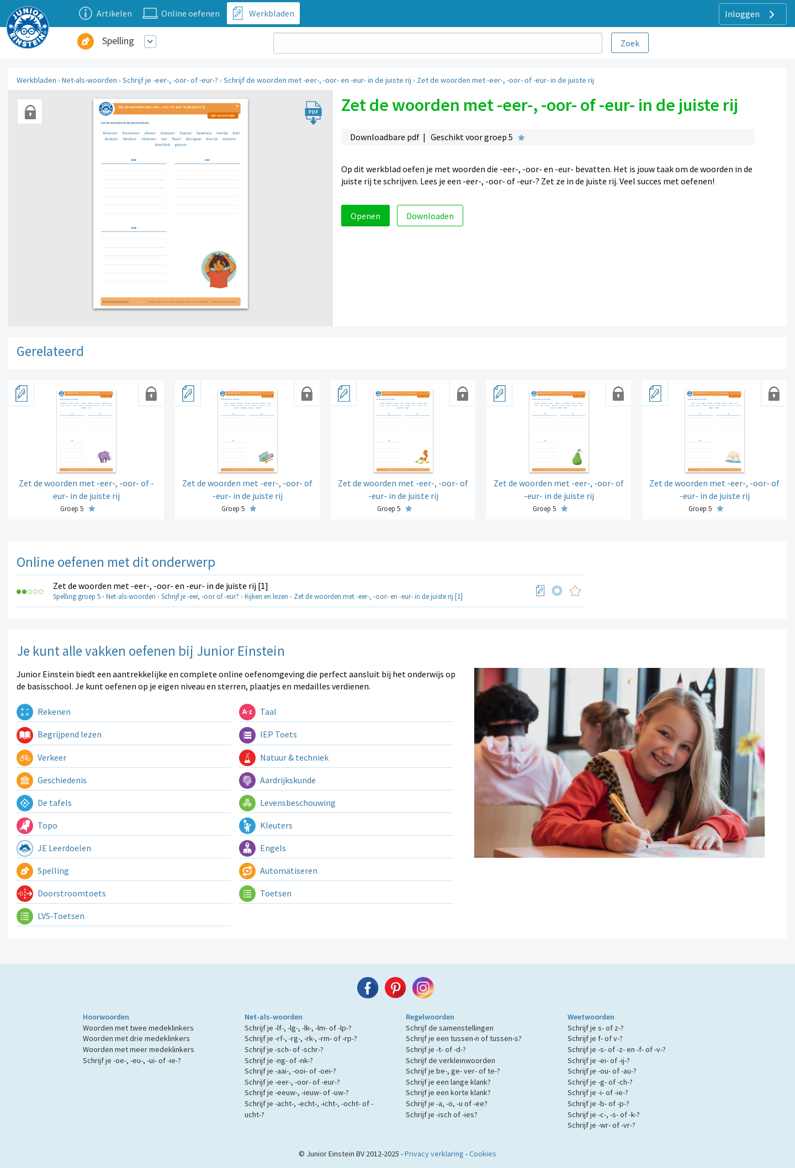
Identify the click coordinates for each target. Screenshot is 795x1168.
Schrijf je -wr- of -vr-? (601, 1125)
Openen (365, 215)
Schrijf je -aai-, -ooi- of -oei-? (290, 1071)
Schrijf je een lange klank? (448, 1082)
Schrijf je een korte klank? (448, 1092)
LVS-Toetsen (50, 915)
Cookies (482, 1154)
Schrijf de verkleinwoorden (450, 1060)
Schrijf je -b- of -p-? (598, 1103)
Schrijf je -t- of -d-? (436, 1049)
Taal (258, 711)
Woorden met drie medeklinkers (136, 1038)
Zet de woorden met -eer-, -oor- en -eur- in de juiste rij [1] (160, 585)
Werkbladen (36, 80)
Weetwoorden (591, 1017)
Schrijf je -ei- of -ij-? (599, 1060)
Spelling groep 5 (76, 596)
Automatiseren (278, 870)
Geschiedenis (52, 779)
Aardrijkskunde (277, 779)
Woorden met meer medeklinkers (138, 1049)
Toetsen (265, 893)
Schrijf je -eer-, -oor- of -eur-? (170, 80)
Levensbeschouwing (287, 802)
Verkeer (41, 757)
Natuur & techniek (283, 757)
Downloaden (430, 215)
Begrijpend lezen (59, 734)
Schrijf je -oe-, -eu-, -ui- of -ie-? (132, 1060)
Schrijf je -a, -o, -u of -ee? (446, 1103)
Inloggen (751, 14)
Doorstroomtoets (61, 893)
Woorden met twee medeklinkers (138, 1028)
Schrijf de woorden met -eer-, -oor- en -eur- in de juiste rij (317, 80)
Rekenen (44, 711)
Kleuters (266, 825)
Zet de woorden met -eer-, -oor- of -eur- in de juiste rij (505, 80)
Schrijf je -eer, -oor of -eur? (200, 596)
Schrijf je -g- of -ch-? (600, 1082)
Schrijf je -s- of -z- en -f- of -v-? (617, 1049)
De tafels (44, 802)
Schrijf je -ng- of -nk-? (279, 1060)
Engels (262, 847)
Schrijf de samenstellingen (450, 1028)
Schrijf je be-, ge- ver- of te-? (453, 1071)
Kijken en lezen (266, 596)
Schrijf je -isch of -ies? (442, 1114)
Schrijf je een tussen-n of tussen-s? (464, 1038)
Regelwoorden (430, 1017)
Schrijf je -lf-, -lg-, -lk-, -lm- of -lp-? (298, 1028)
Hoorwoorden (106, 1017)
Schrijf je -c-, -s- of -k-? (604, 1114)
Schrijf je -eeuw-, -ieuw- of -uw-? (297, 1092)
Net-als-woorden (89, 80)
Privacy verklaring (434, 1154)
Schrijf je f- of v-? (595, 1038)
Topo (37, 825)
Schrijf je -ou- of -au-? (602, 1071)
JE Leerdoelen (54, 847)
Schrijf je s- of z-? (596, 1028)
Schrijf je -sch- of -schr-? (284, 1049)
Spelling (118, 40)
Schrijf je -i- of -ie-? (598, 1092)
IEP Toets (268, 734)
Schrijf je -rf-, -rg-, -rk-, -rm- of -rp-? (301, 1038)
